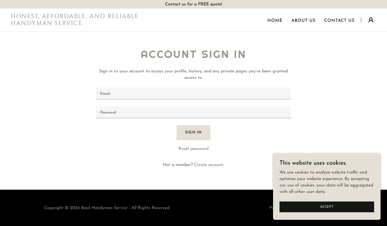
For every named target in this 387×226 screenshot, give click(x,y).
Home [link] (275, 21)
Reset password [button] (193, 149)
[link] (75, 24)
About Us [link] (303, 21)
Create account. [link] (209, 165)
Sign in (193, 132)
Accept (327, 210)
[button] (371, 20)
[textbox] (193, 93)
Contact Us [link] (339, 21)
